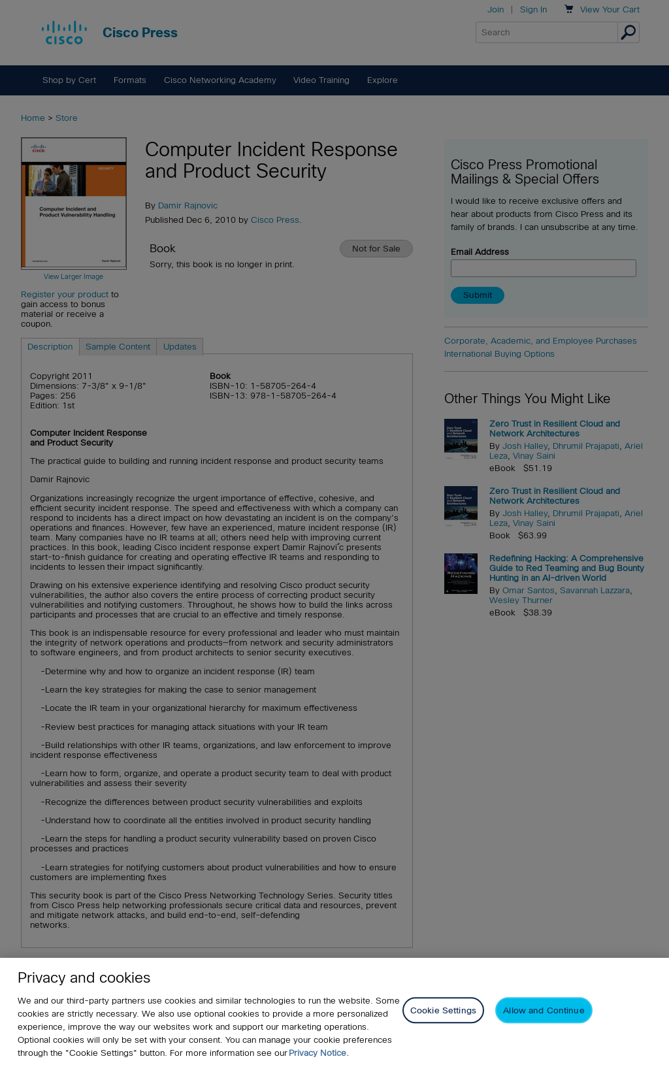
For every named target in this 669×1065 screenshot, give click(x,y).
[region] (334, 1011)
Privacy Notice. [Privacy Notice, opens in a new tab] (319, 1053)
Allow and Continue (543, 1010)
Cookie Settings (443, 1010)
